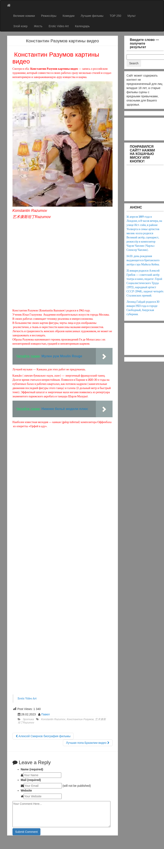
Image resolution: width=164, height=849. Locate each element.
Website (26, 790)
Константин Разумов (80, 719)
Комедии (68, 15)
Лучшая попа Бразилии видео (87, 742)
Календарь (82, 26)
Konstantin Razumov (53, 719)
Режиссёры (48, 15)
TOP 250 (115, 15)
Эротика (28, 719)
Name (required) (32, 769)
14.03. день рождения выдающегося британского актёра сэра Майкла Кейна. (143, 260)
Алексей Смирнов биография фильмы (43, 736)
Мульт (132, 15)
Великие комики (24, 15)
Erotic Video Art (59, 26)
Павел (45, 714)
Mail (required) (31, 780)
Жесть (38, 26)
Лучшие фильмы (92, 15)
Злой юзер (20, 26)
